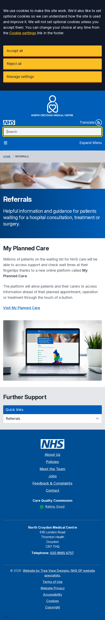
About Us (52, 455)
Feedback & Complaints (52, 483)
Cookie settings (22, 33)
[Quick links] (52, 418)
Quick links (14, 409)
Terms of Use (52, 582)
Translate (91, 122)
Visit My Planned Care (21, 308)
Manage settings (20, 76)
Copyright (52, 607)
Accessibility (52, 594)
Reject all (14, 64)
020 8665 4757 (62, 553)
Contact (52, 490)
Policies (52, 462)
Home (7, 156)
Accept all (15, 51)
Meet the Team (52, 469)
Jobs (52, 476)
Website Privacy (52, 588)
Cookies (52, 601)
